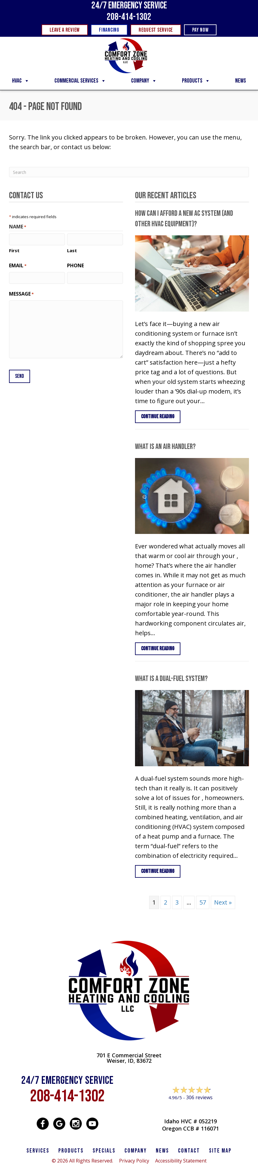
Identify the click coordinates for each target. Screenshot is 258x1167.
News (240, 80)
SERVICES (37, 1150)
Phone (75, 265)
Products (196, 81)
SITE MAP (220, 1150)
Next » (223, 902)
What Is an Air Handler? (165, 446)
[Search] (129, 172)
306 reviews (199, 1097)
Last (72, 250)
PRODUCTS (71, 1150)
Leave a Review (190, 1109)
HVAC (20, 81)
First (14, 250)
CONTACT (189, 1150)
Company (144, 81)
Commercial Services (80, 81)
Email (17, 265)
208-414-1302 (129, 17)
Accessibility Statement (181, 1160)
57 (202, 902)
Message (21, 293)
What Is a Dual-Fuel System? (171, 678)
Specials (104, 1150)
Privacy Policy (134, 1160)
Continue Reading (160, 416)
